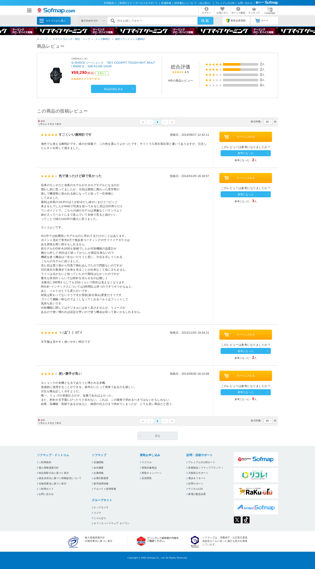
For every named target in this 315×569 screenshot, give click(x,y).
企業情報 (99, 473)
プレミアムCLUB (224, 3)
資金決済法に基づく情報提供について (60, 478)
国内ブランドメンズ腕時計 (130, 39)
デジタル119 (195, 488)
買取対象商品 (149, 467)
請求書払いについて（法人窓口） (193, 3)
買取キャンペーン (152, 473)
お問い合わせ (245, 3)
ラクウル (147, 462)
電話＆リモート (197, 478)
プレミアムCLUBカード (201, 462)
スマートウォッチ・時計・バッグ (71, 39)
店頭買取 (147, 478)
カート (261, 21)
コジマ (97, 512)
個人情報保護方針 (49, 467)
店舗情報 (166, 3)
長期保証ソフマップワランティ (205, 467)
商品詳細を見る (113, 89)
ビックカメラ (101, 507)
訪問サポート (195, 483)
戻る (157, 435)
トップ (44, 39)
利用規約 (109, 3)
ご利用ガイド (124, 3)
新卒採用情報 (101, 483)
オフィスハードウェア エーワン (112, 523)
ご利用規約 (45, 462)
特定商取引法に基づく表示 (54, 473)
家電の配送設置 (197, 494)
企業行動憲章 (101, 478)
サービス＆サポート (146, 3)
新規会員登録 (236, 21)
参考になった (246, 153)
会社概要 (99, 467)
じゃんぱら (100, 518)
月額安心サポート (198, 473)
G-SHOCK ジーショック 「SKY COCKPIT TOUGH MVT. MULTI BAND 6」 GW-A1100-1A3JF (113, 64)
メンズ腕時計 (102, 39)
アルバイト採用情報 (105, 488)
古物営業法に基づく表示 (52, 483)
